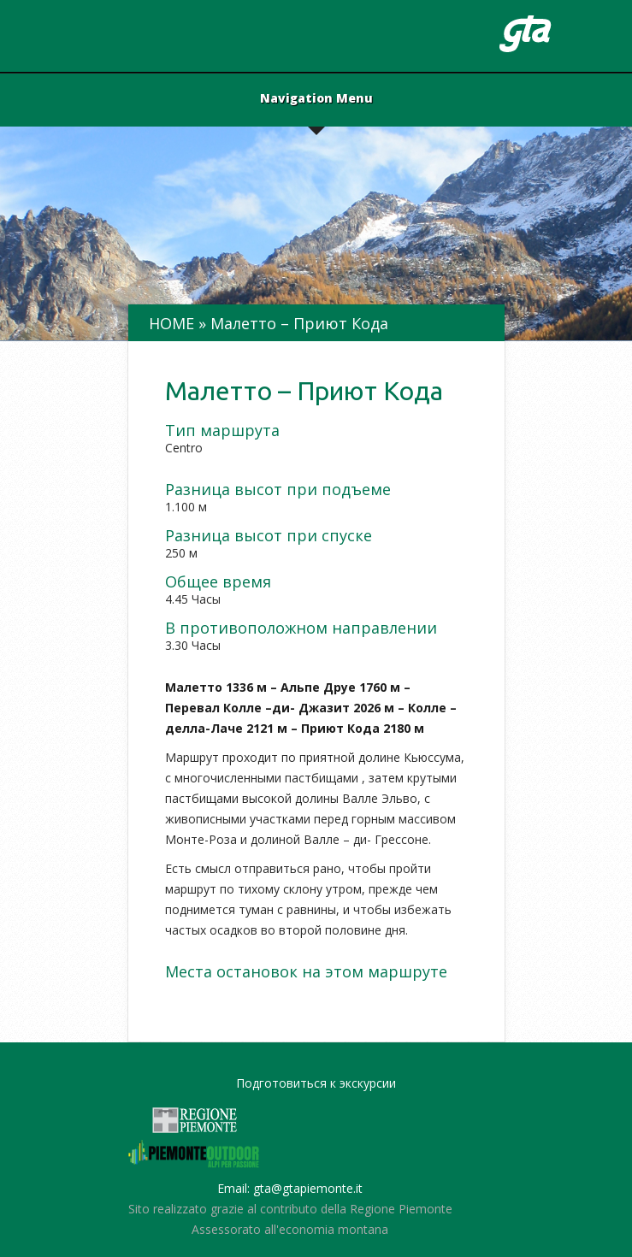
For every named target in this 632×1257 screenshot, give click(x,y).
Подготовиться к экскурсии (316, 1083)
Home (171, 323)
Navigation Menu (316, 99)
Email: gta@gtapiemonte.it (290, 1188)
